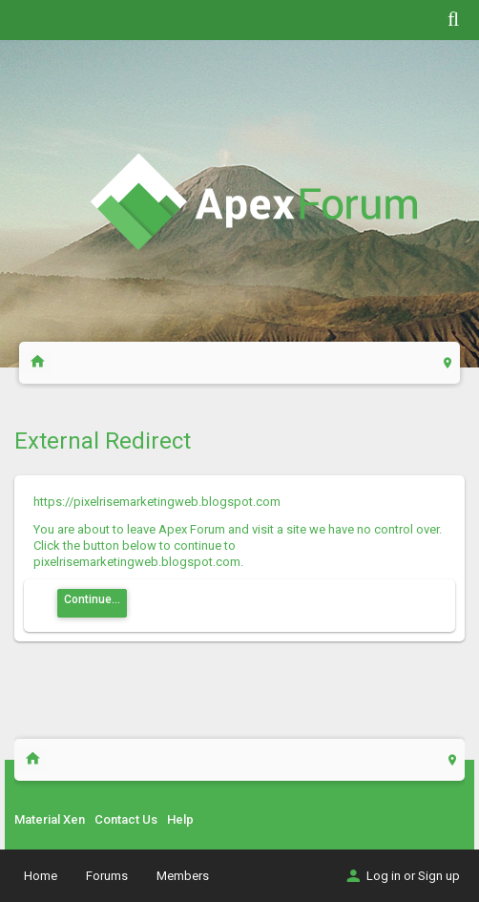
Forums (107, 876)
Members (182, 876)
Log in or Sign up (402, 876)
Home (40, 876)
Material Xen (49, 819)
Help (180, 819)
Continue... (92, 599)
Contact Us (125, 819)
